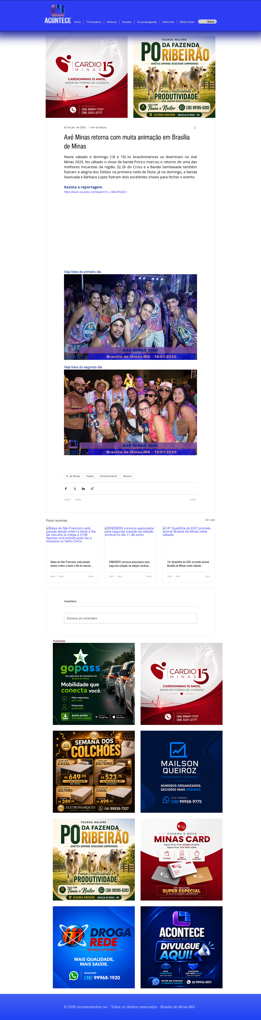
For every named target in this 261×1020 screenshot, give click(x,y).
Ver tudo (210, 519)
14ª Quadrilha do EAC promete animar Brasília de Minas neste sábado (188, 564)
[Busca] (207, 21)
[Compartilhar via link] (92, 488)
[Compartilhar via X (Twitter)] (74, 488)
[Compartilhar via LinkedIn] (83, 488)
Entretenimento (108, 476)
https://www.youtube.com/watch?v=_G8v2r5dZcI (95, 192)
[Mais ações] (195, 127)
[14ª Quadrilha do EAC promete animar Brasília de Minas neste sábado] (189, 541)
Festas (90, 476)
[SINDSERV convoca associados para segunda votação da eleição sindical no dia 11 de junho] (131, 541)
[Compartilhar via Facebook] (65, 488)
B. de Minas (73, 476)
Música (127, 476)
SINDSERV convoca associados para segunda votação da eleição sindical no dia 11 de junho (130, 564)
